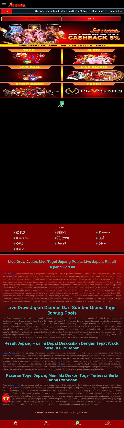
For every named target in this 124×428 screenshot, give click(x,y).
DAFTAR (31, 19)
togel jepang (15, 385)
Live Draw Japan (10, 274)
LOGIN (91, 19)
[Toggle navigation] (4, 4)
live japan (61, 364)
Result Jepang (9, 353)
